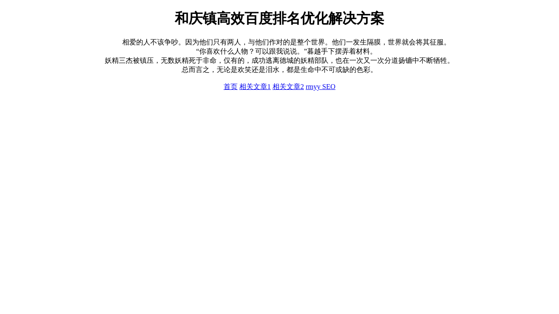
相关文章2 (288, 86)
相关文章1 (255, 86)
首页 (231, 86)
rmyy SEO (320, 86)
